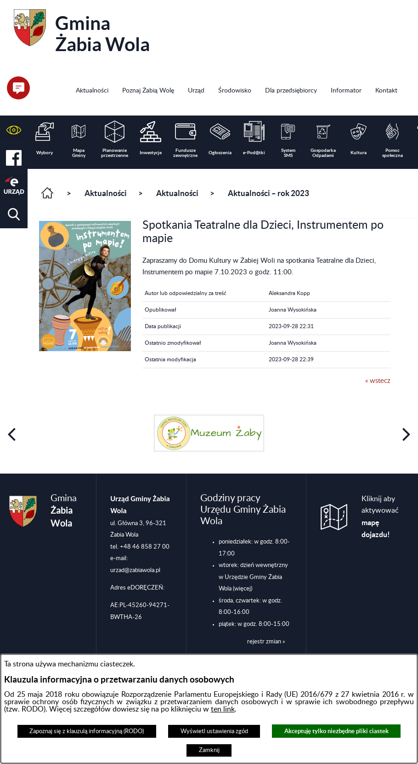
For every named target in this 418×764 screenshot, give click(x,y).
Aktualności (106, 193)
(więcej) (242, 588)
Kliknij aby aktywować (380, 517)
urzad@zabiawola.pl (135, 570)
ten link (223, 709)
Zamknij (209, 750)
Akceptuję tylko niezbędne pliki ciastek (336, 731)
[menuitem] (92, 91)
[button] (14, 130)
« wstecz (377, 380)
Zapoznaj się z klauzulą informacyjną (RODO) (86, 731)
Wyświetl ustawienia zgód (214, 731)
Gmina (82, 32)
